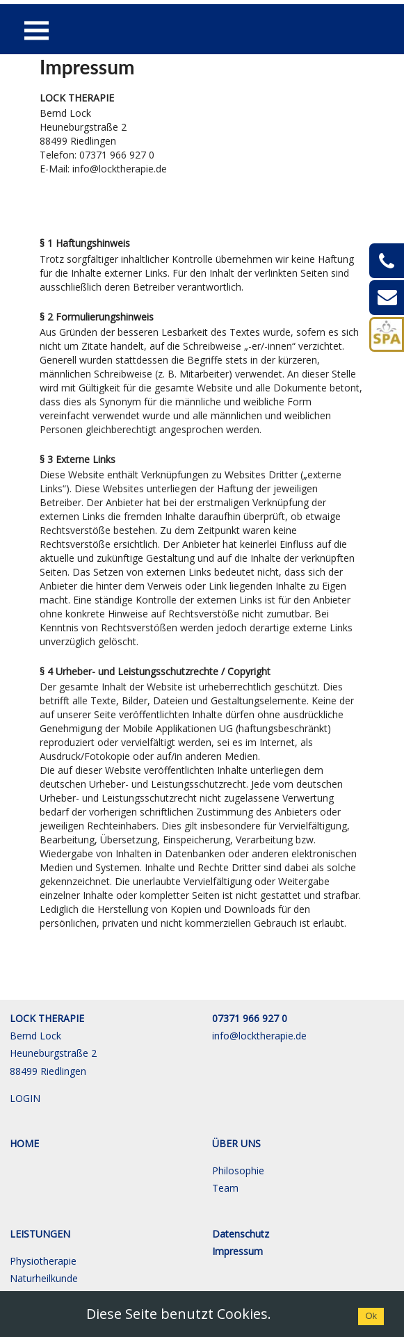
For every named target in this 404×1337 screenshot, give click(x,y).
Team (225, 1187)
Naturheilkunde (44, 1278)
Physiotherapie (43, 1260)
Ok (371, 1316)
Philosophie (238, 1170)
